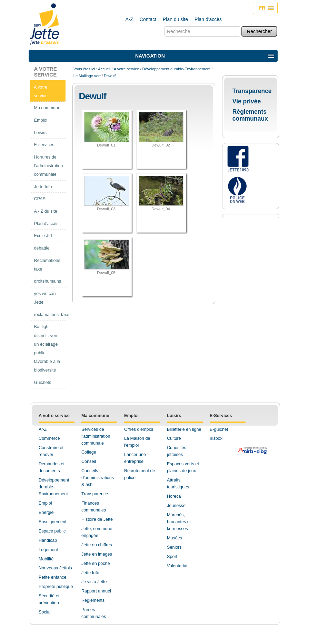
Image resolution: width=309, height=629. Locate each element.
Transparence (252, 91)
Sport (172, 556)
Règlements (92, 600)
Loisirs (174, 415)
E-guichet (219, 429)
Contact (148, 19)
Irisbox (216, 438)
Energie (46, 512)
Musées (174, 538)
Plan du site (175, 19)
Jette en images (96, 554)
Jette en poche (95, 563)
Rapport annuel (96, 591)
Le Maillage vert (87, 76)
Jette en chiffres (96, 544)
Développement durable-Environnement (176, 69)
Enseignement (53, 521)
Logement (48, 549)
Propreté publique (56, 586)
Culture (174, 438)
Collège (88, 452)
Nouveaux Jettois (55, 568)
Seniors (174, 547)
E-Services (221, 415)
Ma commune (95, 415)
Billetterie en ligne (184, 429)
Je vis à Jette (94, 581)
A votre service (45, 72)
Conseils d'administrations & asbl (97, 477)
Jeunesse (176, 505)
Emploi (45, 503)
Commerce (49, 438)
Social (44, 612)
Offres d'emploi (138, 429)
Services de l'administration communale (95, 436)
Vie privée (246, 101)
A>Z (43, 429)
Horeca (174, 496)
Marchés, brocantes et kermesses (179, 522)
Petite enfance (53, 577)
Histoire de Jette (97, 519)
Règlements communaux (250, 115)
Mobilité (46, 559)
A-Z (129, 19)
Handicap (48, 540)
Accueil (104, 69)
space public (53, 531)
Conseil (88, 461)
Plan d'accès (208, 19)
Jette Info (90, 572)
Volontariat (177, 566)
